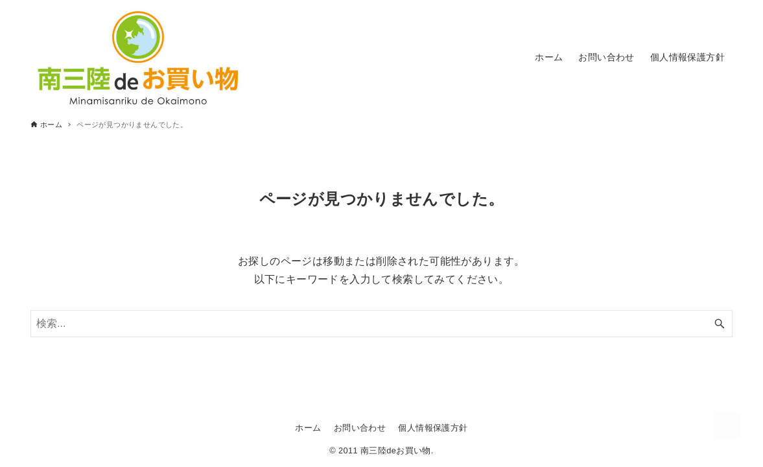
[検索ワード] (381, 323)
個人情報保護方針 (432, 428)
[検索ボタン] (720, 323)
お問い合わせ (360, 428)
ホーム (308, 428)
